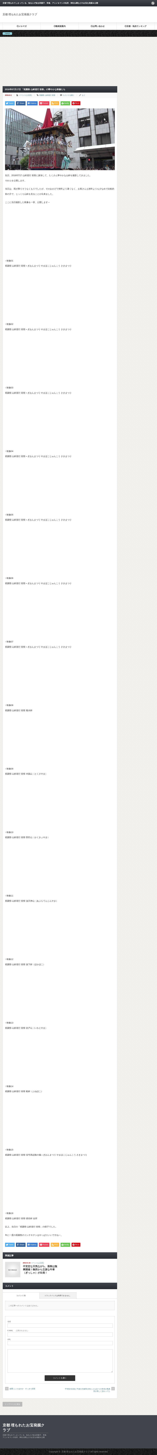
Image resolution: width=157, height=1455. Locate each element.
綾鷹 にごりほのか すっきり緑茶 (22, 1389)
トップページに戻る (12, 1404)
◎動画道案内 (60, 26)
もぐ (83, 95)
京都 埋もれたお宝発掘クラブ (20, 14)
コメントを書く (68, 95)
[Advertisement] (60, 63)
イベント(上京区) (25, 95)
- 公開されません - (18, 1330)
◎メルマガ (22, 26)
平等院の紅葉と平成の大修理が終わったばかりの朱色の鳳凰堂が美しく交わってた (87, 1390)
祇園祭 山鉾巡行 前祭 (47, 95)
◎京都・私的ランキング (135, 26)
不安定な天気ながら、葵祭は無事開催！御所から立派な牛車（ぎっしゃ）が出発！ (40, 1269)
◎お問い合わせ (98, 26)
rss (153, 3)
